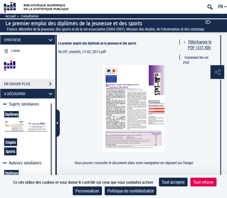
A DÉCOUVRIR (29, 93)
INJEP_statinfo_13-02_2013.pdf (82, 51)
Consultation (29, 16)
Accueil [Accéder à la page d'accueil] (11, 16)
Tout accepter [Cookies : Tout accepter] (173, 182)
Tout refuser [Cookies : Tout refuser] (203, 182)
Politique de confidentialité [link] (130, 191)
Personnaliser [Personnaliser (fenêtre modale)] (87, 191)
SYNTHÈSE (29, 40)
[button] (217, 72)
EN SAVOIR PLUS (29, 84)
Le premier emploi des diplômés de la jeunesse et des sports (97, 43)
